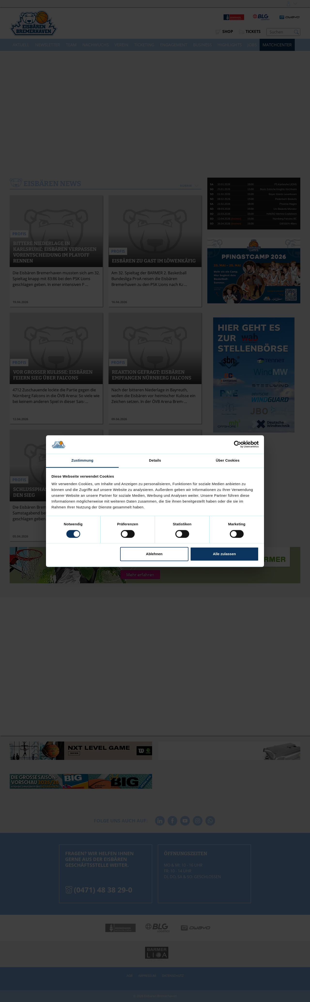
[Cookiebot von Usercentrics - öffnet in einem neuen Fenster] (237, 444)
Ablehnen (154, 554)
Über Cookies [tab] (228, 460)
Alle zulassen (224, 554)
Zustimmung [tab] (82, 460)
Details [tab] (155, 460)
